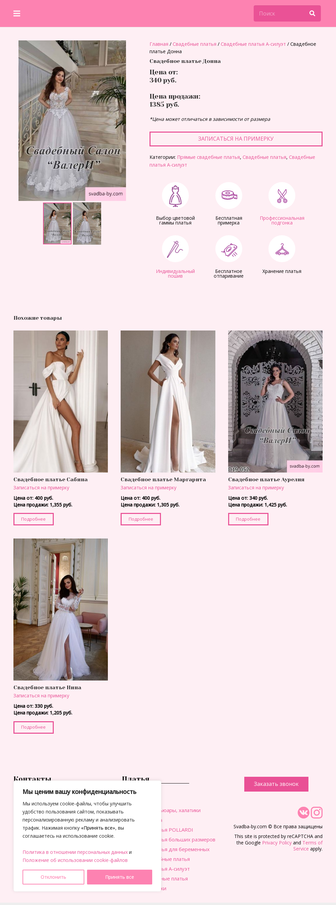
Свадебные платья (194, 44)
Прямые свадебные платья (208, 157)
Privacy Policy (277, 842)
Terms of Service (308, 845)
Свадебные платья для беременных (166, 849)
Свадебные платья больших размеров (168, 839)
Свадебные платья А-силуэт (253, 44)
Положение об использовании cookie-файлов (75, 860)
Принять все (119, 877)
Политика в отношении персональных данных (75, 852)
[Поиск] (287, 13)
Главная (159, 44)
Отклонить (53, 877)
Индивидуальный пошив (175, 273)
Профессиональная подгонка (282, 220)
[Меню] (17, 13)
